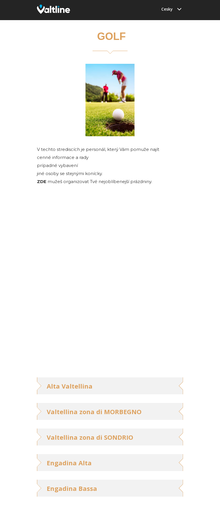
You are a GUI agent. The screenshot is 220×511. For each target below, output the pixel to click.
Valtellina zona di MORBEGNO (94, 411)
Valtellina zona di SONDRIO (90, 437)
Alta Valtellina (70, 386)
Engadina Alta (69, 462)
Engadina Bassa (72, 488)
